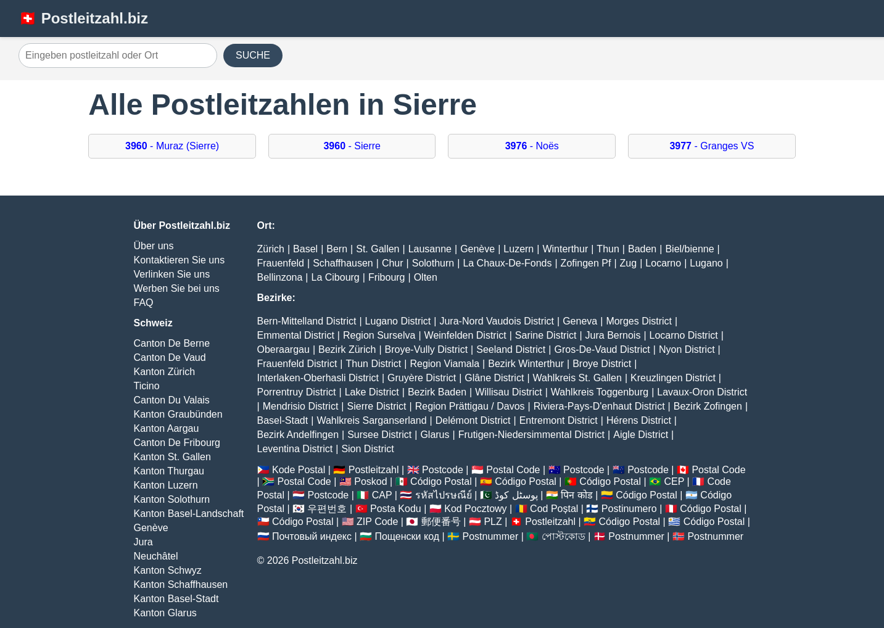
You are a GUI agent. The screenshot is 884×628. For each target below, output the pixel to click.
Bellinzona (280, 277)
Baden (642, 249)
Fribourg (386, 277)
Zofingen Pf (586, 263)
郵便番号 (441, 521)
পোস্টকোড (563, 536)
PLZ (493, 521)
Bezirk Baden (437, 392)
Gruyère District (421, 378)
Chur (392, 263)
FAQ (144, 302)
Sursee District (379, 434)
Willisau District (508, 392)
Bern (336, 249)
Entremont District (558, 420)
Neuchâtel (156, 556)
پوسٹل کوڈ (516, 495)
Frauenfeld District (297, 363)
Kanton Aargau (166, 428)
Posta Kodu (395, 508)
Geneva (580, 321)
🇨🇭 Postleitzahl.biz (83, 18)
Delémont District (473, 420)
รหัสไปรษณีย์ (443, 495)
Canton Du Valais (172, 400)
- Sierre (352, 146)
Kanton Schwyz (168, 570)
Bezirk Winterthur (526, 363)
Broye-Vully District (426, 349)
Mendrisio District (301, 406)
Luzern (518, 249)
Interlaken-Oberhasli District (318, 378)
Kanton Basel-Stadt (176, 598)
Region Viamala (444, 363)
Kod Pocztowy (475, 508)
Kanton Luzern (166, 485)
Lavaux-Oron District (702, 392)
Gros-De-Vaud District (602, 349)
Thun (608, 249)
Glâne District (494, 378)
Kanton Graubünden (178, 414)
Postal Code (513, 470)
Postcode (442, 470)
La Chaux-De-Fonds (507, 263)
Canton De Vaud (170, 357)
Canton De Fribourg (177, 442)
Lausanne (430, 249)
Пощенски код (406, 536)
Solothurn (433, 263)
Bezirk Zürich (347, 349)
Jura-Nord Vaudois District (496, 321)
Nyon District (687, 349)
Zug (628, 263)
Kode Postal (298, 470)
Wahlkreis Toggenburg (599, 392)
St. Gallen (377, 249)
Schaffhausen (343, 263)
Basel (305, 249)
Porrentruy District (296, 392)
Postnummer (491, 536)
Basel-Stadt (282, 420)
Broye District (601, 363)
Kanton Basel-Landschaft (189, 513)
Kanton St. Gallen (172, 457)
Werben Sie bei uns (177, 288)
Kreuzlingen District (673, 378)
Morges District (639, 321)
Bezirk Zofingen (708, 406)
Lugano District (398, 321)
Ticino (147, 386)
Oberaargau (283, 349)
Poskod (370, 481)
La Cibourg (335, 277)
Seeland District (510, 349)
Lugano (706, 263)
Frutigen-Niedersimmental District (531, 434)
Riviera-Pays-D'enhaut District (599, 406)
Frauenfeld (281, 263)
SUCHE (253, 55)
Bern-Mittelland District (307, 321)
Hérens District (638, 420)
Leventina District (295, 449)
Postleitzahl (374, 470)
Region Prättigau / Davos (470, 406)
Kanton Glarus (165, 613)
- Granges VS (711, 146)
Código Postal (441, 481)
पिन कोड (576, 495)
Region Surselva (379, 335)
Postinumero (629, 508)
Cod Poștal (554, 508)
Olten (425, 277)
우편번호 (327, 508)
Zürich (270, 249)
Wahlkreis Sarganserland (371, 420)
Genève (151, 528)
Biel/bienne (689, 249)
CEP (674, 481)
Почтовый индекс (312, 536)
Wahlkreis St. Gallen (577, 378)
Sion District (367, 449)
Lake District (372, 392)
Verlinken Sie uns (172, 274)
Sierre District (377, 406)
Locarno (663, 263)
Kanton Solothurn (172, 499)
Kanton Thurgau (169, 471)
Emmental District (295, 335)
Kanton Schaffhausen (181, 584)
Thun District (373, 363)
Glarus (434, 434)
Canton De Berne (172, 343)
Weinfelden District (465, 335)
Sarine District (546, 335)
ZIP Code (377, 521)
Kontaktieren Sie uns (179, 260)
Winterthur (565, 249)
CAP (382, 495)
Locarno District (684, 335)
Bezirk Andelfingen (298, 434)
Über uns (154, 246)
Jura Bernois (613, 335)
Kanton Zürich (165, 371)
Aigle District (640, 434)
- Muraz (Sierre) (172, 146)
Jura (143, 542)
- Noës (532, 146)
